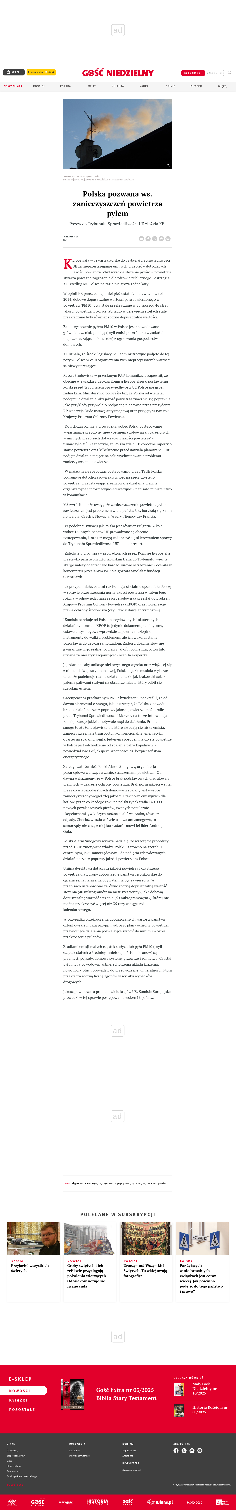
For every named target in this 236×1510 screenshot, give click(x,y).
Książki (17, 1400)
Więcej (222, 86)
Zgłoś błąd (15, 1485)
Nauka (144, 86)
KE (99, 1183)
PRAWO (126, 1183)
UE (144, 1183)
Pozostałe (17, 1409)
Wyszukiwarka (229, 72)
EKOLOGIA (92, 1183)
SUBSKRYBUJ (193, 73)
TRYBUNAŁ (136, 1183)
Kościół (39, 86)
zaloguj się (215, 73)
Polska (65, 86)
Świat (92, 86)
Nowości (17, 1391)
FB (148, 237)
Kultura (118, 86)
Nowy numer (13, 86)
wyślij (168, 237)
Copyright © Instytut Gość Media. (188, 1485)
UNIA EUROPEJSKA (156, 1183)
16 (142, 237)
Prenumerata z (41, 72)
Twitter (155, 237)
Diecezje (196, 86)
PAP (119, 1183)
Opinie (170, 86)
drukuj (162, 237)
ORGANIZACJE (109, 1183)
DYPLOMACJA (79, 1183)
